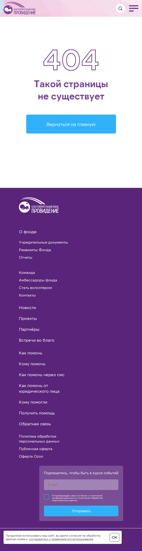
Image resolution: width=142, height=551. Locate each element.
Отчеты (25, 257)
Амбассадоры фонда (38, 280)
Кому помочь (32, 363)
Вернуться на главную (71, 124)
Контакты (27, 295)
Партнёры (29, 329)
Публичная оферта (35, 448)
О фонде (28, 231)
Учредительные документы (43, 242)
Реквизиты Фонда (35, 249)
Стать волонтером (35, 287)
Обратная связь (35, 423)
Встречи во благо (36, 340)
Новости (27, 307)
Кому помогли (33, 402)
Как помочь (30, 352)
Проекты (28, 318)
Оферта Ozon (31, 456)
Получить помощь (37, 412)
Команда (27, 272)
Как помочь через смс (42, 374)
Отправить (81, 510)
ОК (114, 537)
